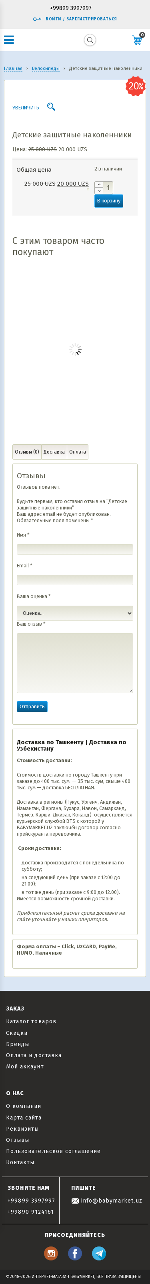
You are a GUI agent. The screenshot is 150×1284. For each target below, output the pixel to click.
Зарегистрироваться (92, 19)
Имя (23, 535)
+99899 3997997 (71, 8)
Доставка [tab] (54, 452)
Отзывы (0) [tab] (27, 452)
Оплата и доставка (34, 1055)
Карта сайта (24, 1117)
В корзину (108, 201)
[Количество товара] (104, 188)
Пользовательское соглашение (53, 1151)
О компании (24, 1106)
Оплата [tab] (77, 452)
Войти (47, 19)
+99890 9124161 (31, 1212)
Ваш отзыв (31, 624)
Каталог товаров (31, 1021)
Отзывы (17, 1140)
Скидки (17, 1033)
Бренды (17, 1044)
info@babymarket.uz (106, 1200)
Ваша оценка (34, 596)
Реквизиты (22, 1128)
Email (24, 566)
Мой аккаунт (25, 1066)
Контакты (20, 1162)
